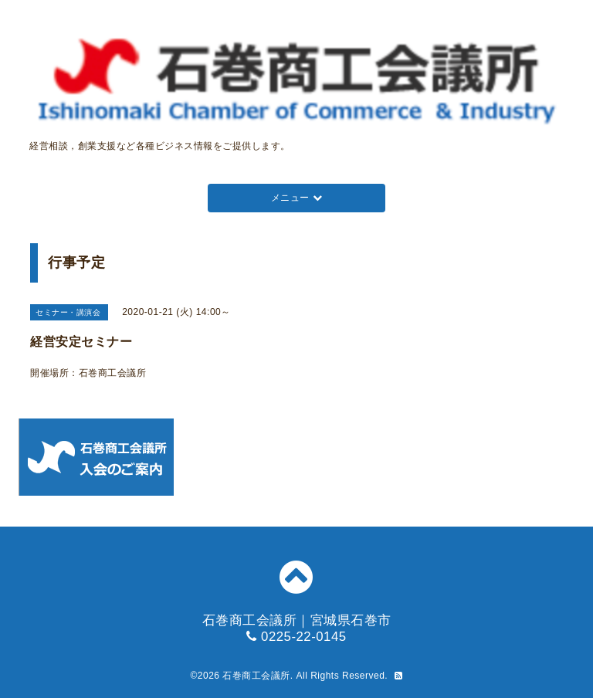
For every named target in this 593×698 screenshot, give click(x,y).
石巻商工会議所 (256, 675)
